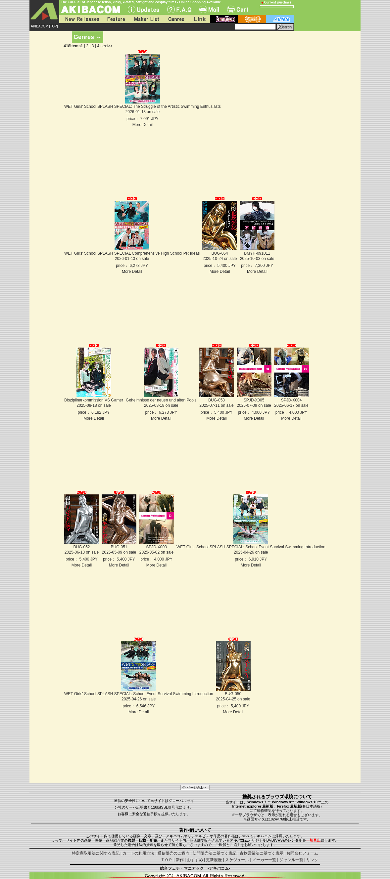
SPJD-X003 (156, 547)
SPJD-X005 (254, 400)
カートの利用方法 (138, 853)
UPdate (143, 9)
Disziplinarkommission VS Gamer (93, 400)
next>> (106, 46)
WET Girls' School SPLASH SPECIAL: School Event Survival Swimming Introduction (250, 547)
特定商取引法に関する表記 (96, 853)
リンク (312, 860)
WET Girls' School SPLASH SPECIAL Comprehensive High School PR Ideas (132, 253)
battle (252, 19)
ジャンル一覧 (291, 860)
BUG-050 (233, 693)
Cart (238, 9)
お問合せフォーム (302, 853)
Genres (175, 19)
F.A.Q (179, 9)
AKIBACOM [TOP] (44, 26)
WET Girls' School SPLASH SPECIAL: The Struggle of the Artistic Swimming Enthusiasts (142, 106)
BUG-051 (119, 547)
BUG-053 (216, 400)
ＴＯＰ (166, 860)
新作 (180, 860)
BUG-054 (220, 253)
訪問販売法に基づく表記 (214, 853)
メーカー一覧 (264, 860)
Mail (209, 9)
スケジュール (237, 860)
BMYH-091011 (257, 253)
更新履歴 (214, 860)
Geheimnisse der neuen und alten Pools (161, 400)
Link (199, 19)
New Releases (80, 19)
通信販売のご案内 (173, 853)
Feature (115, 19)
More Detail (142, 124)
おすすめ (195, 860)
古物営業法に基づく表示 (261, 853)
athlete (280, 19)
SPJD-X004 (291, 400)
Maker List (146, 19)
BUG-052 (81, 547)
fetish (224, 19)
